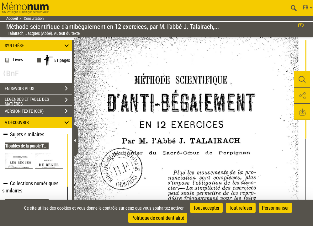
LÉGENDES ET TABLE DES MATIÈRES (38, 100)
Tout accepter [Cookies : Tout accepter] (206, 207)
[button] (302, 79)
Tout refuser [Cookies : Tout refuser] (240, 207)
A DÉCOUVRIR (38, 122)
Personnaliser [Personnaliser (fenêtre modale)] (275, 207)
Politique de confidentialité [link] (157, 217)
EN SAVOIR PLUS (38, 88)
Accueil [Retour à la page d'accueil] (12, 18)
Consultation (34, 18)
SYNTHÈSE (38, 45)
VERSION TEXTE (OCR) (38, 111)
